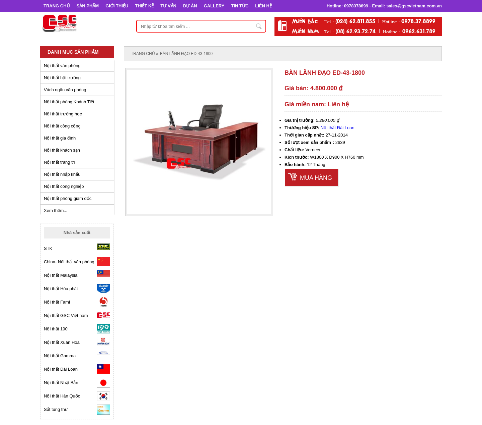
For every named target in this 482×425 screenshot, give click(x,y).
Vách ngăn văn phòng (65, 89)
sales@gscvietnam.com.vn (414, 5)
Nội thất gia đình (60, 138)
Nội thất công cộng (62, 125)
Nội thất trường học (63, 113)
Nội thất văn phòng (62, 65)
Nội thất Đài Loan (337, 127)
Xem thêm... (55, 210)
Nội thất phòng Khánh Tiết (69, 101)
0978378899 (356, 5)
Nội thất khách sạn (62, 150)
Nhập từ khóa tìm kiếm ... (259, 26)
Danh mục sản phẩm (73, 52)
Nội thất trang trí (59, 162)
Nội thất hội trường (62, 77)
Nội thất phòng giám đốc (67, 198)
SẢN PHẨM (88, 5)
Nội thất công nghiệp (64, 186)
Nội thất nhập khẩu (62, 174)
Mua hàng (316, 177)
